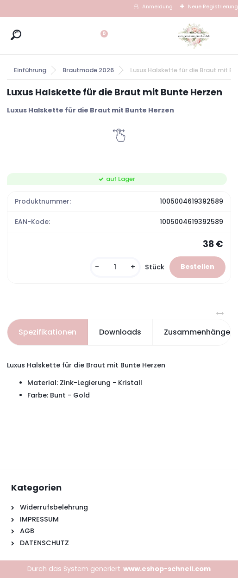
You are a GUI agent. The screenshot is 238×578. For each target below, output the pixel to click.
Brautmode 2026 (88, 70)
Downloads (120, 332)
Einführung (30, 70)
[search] (16, 35)
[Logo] (194, 35)
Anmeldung (157, 6)
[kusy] (115, 267)
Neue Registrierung (213, 6)
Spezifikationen (47, 332)
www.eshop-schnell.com (167, 568)
